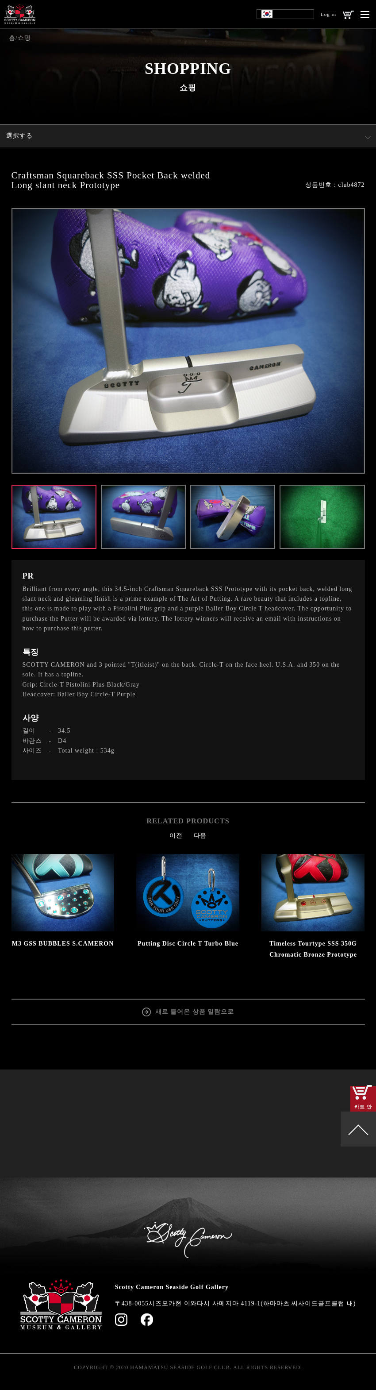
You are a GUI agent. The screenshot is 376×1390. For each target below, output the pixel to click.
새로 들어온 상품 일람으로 (194, 1011)
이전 (176, 835)
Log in (328, 14)
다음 (200, 835)
